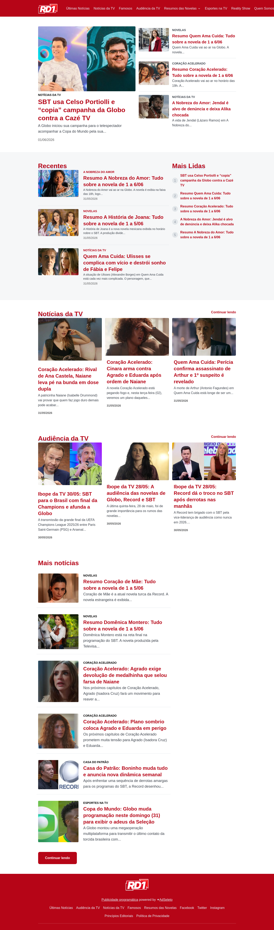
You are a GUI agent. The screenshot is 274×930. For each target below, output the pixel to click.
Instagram (217, 908)
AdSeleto (166, 899)
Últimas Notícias (78, 8)
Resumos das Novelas (180, 8)
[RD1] (48, 8)
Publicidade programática (119, 899)
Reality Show (240, 8)
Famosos (125, 8)
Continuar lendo (223, 312)
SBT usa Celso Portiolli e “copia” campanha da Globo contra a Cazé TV (206, 180)
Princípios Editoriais (119, 916)
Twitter (202, 908)
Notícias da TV (104, 8)
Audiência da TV (148, 8)
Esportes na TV (216, 8)
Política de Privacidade (152, 916)
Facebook (187, 908)
